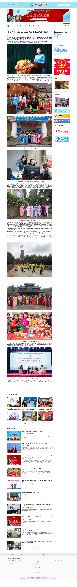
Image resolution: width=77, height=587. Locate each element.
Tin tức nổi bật (56, 33)
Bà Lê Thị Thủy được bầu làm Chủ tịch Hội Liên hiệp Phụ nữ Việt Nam (35, 443)
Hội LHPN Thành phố (16, 29)
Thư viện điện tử (37, 566)
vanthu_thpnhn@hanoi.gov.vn (14, 5)
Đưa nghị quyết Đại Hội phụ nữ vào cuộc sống (61, 52)
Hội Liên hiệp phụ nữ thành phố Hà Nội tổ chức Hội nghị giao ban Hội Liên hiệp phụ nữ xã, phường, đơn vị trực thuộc (37, 505)
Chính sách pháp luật (57, 44)
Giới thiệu (12, 25)
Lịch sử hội (55, 47)
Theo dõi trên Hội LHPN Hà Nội (56, 558)
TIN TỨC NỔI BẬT (19, 25)
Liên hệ (36, 563)
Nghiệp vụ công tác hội (57, 53)
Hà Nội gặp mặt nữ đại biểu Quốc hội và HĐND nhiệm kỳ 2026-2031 (14, 423)
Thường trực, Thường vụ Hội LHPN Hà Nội (61, 49)
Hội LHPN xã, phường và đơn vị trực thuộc (61, 51)
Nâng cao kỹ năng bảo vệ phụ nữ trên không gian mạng (29, 423)
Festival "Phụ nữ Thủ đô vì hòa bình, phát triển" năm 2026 (33, 431)
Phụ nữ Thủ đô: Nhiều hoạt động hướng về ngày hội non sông (34, 468)
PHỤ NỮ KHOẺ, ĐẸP (56, 25)
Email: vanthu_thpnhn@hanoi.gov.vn (15, 563)
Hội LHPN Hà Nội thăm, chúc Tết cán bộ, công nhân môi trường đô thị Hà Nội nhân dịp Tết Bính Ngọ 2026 (37, 542)
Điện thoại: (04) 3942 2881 (13, 562)
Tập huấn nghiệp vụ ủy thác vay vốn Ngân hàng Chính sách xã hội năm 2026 (14, 409)
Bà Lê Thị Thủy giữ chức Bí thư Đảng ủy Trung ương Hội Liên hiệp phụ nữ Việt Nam (37, 481)
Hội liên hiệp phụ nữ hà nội (14, 558)
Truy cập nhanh (38, 558)
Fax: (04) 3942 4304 (23, 562)
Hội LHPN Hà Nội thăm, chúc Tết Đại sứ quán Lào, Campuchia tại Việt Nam (45, 409)
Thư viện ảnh (37, 561)
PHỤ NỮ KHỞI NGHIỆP (26, 25)
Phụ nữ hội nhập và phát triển (59, 45)
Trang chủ (9, 29)
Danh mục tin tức (60, 32)
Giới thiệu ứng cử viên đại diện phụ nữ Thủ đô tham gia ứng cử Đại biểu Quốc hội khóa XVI (37, 517)
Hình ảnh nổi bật (59, 95)
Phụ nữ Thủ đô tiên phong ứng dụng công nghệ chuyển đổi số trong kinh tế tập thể (29, 409)
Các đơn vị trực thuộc (57, 35)
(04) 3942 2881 (13, 4)
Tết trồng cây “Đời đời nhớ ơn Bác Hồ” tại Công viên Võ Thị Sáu (34, 529)
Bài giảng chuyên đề (57, 54)
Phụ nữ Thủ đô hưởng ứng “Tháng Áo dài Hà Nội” (31, 492)
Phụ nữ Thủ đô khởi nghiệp (58, 38)
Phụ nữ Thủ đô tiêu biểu (58, 43)
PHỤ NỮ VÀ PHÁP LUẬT (49, 25)
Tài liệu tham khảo (57, 55)
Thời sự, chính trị (56, 37)
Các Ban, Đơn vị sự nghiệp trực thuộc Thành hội (62, 50)
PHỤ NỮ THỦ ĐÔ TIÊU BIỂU (64, 25)
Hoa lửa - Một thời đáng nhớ (62, 90)
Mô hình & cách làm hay (58, 56)
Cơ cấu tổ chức (56, 48)
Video (56, 78)
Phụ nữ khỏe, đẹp (57, 42)
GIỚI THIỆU (11, 554)
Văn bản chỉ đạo (63, 115)
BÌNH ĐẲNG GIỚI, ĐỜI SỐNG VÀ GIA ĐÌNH (37, 25)
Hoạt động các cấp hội (57, 34)
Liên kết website (59, 125)
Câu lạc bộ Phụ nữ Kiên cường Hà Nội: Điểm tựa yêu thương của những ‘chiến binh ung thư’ (45, 423)
